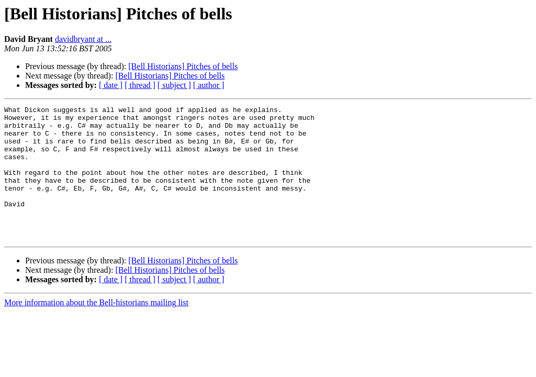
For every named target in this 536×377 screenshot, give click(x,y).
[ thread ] (140, 85)
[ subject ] (174, 85)
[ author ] (209, 85)
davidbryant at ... (83, 39)
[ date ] (110, 85)
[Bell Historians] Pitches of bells (183, 66)
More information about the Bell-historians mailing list (96, 329)
